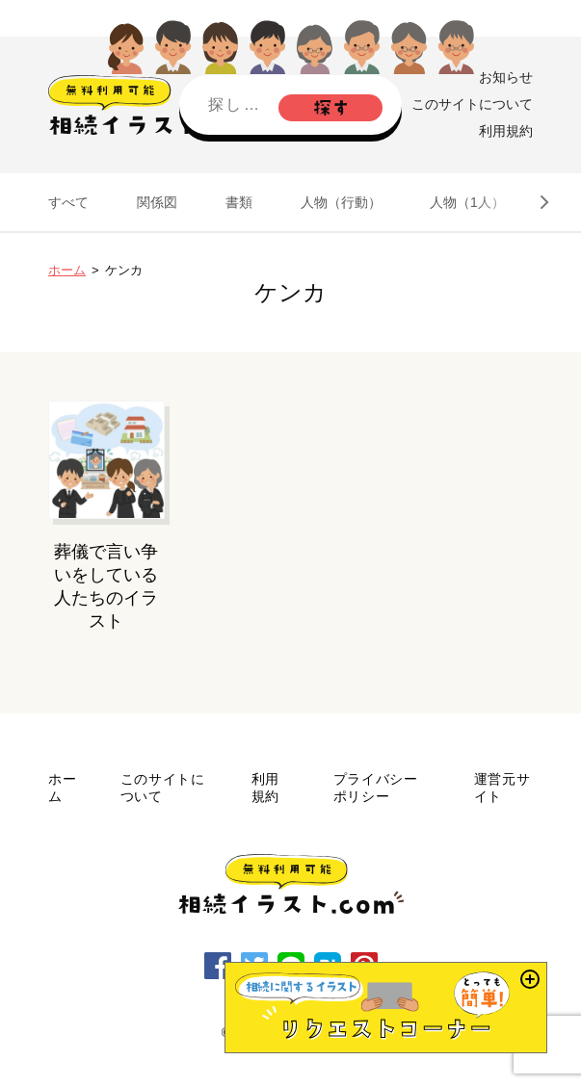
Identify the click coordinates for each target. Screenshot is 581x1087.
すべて (68, 202)
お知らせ (506, 77)
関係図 (157, 202)
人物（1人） (467, 202)
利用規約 (506, 131)
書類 (238, 202)
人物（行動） (341, 202)
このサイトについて (472, 104)
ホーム (67, 270)
